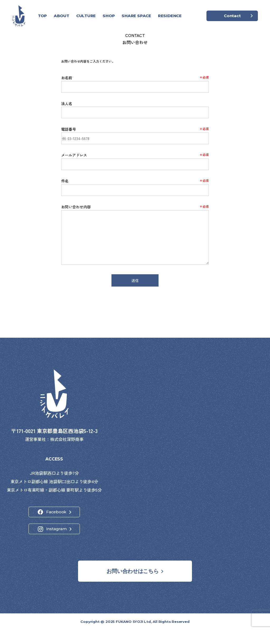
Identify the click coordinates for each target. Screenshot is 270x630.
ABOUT (61, 15)
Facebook (56, 511)
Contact (232, 15)
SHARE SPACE (136, 15)
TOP (42, 15)
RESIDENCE (170, 15)
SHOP (109, 15)
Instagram (56, 528)
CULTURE (86, 15)
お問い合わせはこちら (132, 571)
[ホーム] (18, 15)
